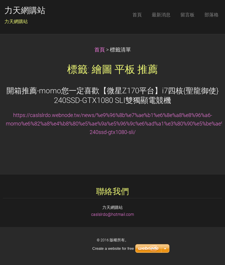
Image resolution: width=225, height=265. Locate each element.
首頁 (99, 50)
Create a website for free (113, 248)
